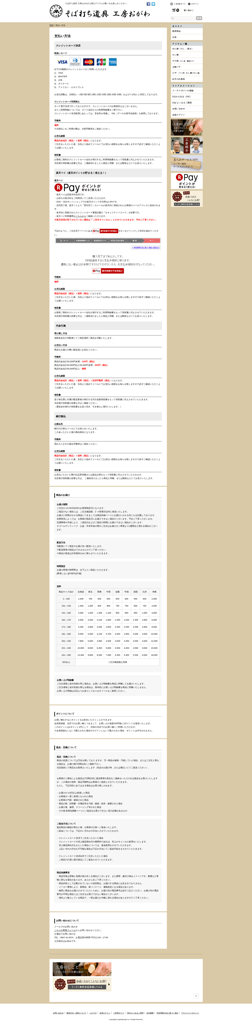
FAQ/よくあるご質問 (135, 1013)
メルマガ (93, 1013)
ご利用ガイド (118, 1013)
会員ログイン (104, 1013)
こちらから (81, 216)
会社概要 (150, 1013)
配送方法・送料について (76, 1013)
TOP (51, 25)
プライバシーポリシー (190, 1013)
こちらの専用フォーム (65, 930)
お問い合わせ (58, 1013)
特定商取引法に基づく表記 (167, 1013)
